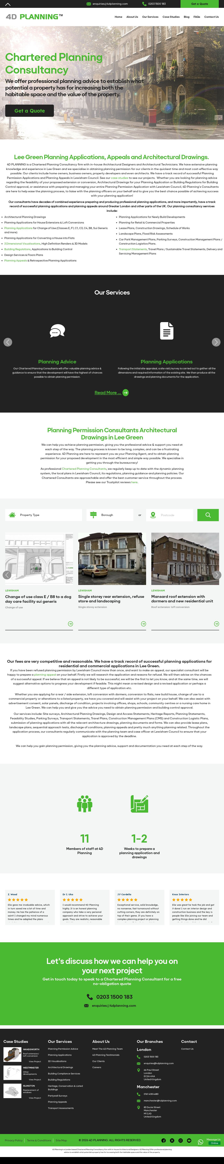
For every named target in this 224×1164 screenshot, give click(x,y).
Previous (7, 343)
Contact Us (211, 16)
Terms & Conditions (39, 1142)
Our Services (150, 16)
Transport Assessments (61, 1110)
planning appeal (45, 676)
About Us (132, 16)
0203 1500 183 (157, 3)
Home (118, 16)
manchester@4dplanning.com (160, 1102)
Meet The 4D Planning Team (107, 1051)
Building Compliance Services (64, 1075)
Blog (186, 16)
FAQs (197, 16)
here (134, 484)
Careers (96, 1069)
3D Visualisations (57, 1063)
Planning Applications (18, 228)
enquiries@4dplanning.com (110, 3)
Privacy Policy (14, 1142)
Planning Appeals (15, 260)
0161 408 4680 (151, 1096)
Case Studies (171, 16)
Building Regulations (17, 249)
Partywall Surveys (57, 1098)
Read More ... (112, 394)
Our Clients (98, 1063)
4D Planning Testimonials (105, 1057)
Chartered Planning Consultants (84, 471)
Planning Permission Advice (63, 1051)
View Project (35, 1063)
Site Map (61, 1142)
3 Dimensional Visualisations (22, 243)
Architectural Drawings (60, 1069)
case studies (119, 178)
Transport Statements (133, 249)
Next (216, 343)
